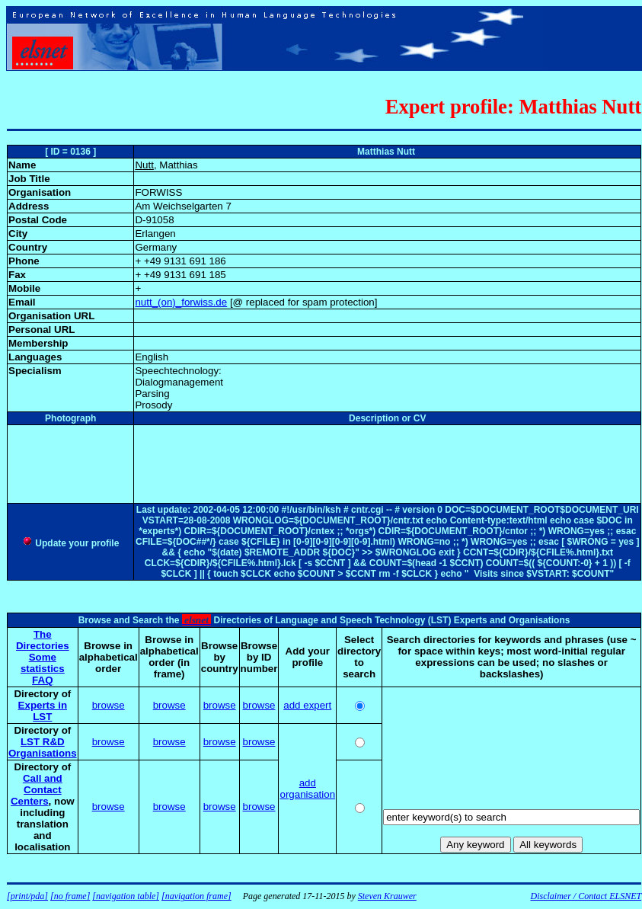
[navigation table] (125, 896)
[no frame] (70, 896)
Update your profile (70, 543)
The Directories (42, 640)
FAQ (42, 680)
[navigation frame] (196, 896)
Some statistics (43, 662)
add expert (307, 705)
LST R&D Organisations (42, 747)
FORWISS (158, 192)
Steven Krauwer (387, 896)
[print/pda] (27, 896)
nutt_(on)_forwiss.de (181, 302)
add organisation (307, 788)
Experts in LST (42, 710)
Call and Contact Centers (36, 790)
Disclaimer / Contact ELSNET (585, 896)
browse (108, 705)
